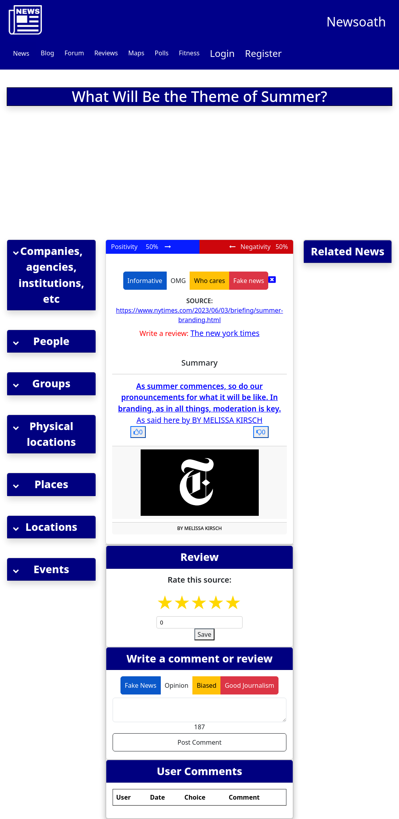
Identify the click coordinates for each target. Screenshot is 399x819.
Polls (161, 53)
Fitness (189, 53)
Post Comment (199, 742)
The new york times (225, 333)
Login (222, 53)
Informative (145, 280)
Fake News (140, 685)
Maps (136, 53)
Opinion (176, 685)
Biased (206, 685)
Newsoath (356, 21)
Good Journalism (249, 685)
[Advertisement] (127, 174)
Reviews (106, 53)
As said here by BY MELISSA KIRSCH (200, 420)
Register (263, 53)
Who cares (209, 280)
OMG (178, 280)
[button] (51, 275)
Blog (47, 53)
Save (204, 634)
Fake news (248, 280)
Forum (74, 53)
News (21, 53)
